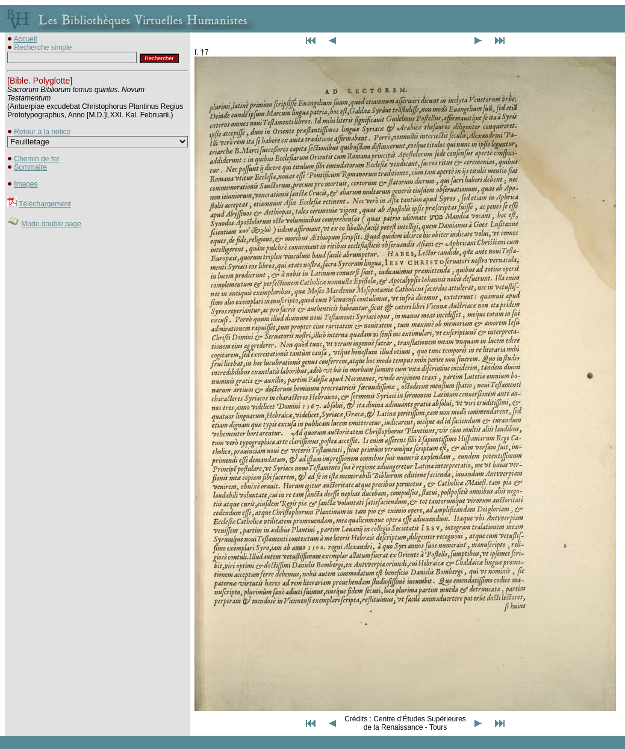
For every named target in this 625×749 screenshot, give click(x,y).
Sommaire (30, 167)
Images (25, 184)
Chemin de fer (36, 159)
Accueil (25, 39)
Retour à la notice (42, 132)
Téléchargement (45, 204)
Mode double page (51, 224)
